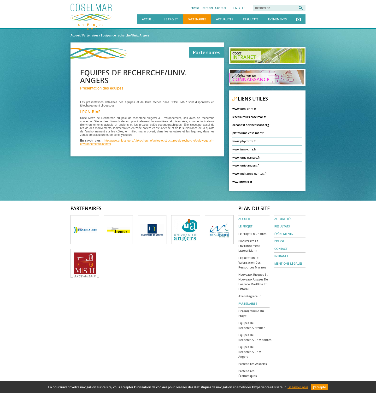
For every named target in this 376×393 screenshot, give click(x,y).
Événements (277, 19)
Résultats (250, 19)
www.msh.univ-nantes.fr (249, 174)
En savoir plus (298, 387)
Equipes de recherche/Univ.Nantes (254, 337)
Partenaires (197, 19)
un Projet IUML (91, 23)
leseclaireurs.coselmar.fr (249, 117)
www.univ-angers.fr (246, 165)
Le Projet (171, 19)
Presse (195, 8)
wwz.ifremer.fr (242, 182)
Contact (220, 8)
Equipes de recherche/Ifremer (251, 325)
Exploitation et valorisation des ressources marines (252, 262)
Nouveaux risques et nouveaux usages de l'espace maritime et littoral (253, 282)
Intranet (207, 8)
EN (235, 8)
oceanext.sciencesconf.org (250, 125)
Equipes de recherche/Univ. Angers (249, 352)
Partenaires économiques (247, 373)
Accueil (148, 19)
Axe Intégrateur (249, 296)
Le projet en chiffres (252, 234)
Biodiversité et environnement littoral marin (249, 246)
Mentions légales (288, 264)
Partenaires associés (252, 364)
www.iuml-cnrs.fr (244, 109)
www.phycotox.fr (244, 141)
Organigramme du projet (251, 313)
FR (244, 8)
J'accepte (319, 387)
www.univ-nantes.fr (246, 157)
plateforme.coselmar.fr (248, 133)
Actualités (224, 19)
